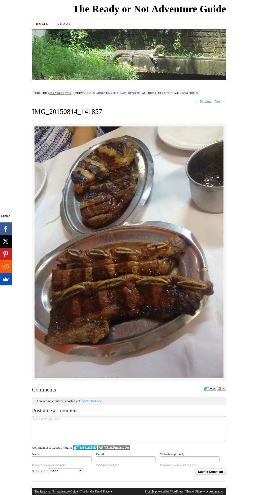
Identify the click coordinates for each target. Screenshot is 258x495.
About (64, 23)
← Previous (203, 102)
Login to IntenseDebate (85, 447)
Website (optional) (172, 454)
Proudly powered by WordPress (164, 491)
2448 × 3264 (181, 92)
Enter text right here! (129, 429)
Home (42, 23)
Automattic (216, 491)
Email (100, 454)
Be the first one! (92, 401)
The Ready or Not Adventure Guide (149, 9)
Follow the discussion (221, 388)
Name (36, 454)
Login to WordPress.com (114, 447)
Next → (220, 102)
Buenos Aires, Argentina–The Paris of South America (114, 92)
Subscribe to (57, 471)
